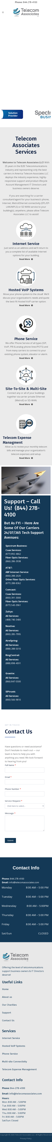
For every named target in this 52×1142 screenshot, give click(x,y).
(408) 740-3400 (13, 619)
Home (5, 989)
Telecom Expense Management (19, 1069)
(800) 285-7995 (13, 634)
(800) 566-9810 (13, 699)
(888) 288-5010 (13, 648)
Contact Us (8, 1020)
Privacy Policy (25, 1138)
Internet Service (11, 1038)
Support (6, 1012)
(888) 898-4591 (13, 663)
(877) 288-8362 (13, 583)
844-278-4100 (30, 2)
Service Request (13, 800)
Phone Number (13, 789)
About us (7, 997)
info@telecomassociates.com (24, 882)
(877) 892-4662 (13, 553)
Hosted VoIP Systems (13, 1046)
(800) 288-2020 (13, 575)
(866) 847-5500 (13, 681)
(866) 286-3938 (13, 561)
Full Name (10, 765)
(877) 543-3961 (13, 605)
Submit (10, 840)
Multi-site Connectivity (14, 1061)
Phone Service (10, 1053)
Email (8, 777)
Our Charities (9, 1004)
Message (10, 813)
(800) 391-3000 (13, 597)
